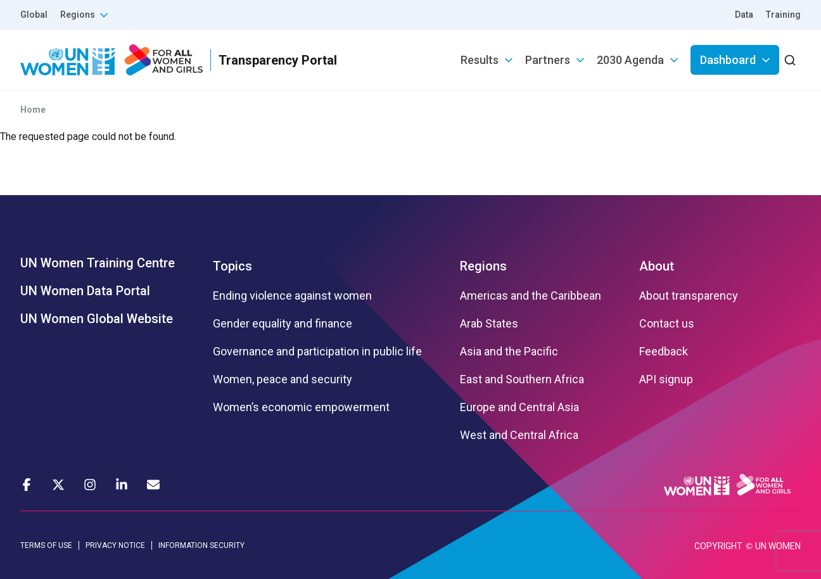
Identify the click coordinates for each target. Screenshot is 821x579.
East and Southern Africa (522, 379)
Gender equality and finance (282, 323)
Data (744, 15)
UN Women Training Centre (97, 262)
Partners (547, 60)
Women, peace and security (282, 379)
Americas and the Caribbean (530, 295)
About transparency (688, 295)
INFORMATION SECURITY (201, 545)
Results (480, 60)
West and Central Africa (519, 435)
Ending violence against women (292, 295)
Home (33, 110)
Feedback (663, 351)
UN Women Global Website (96, 318)
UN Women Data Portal (85, 290)
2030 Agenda (630, 60)
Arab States (489, 323)
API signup (666, 379)
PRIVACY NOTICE (115, 545)
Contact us (666, 323)
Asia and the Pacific (509, 351)
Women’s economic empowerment (301, 407)
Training (783, 15)
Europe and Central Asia (519, 407)
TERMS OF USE (46, 545)
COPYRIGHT (718, 546)
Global (34, 15)
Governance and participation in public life (317, 351)
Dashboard (728, 60)
